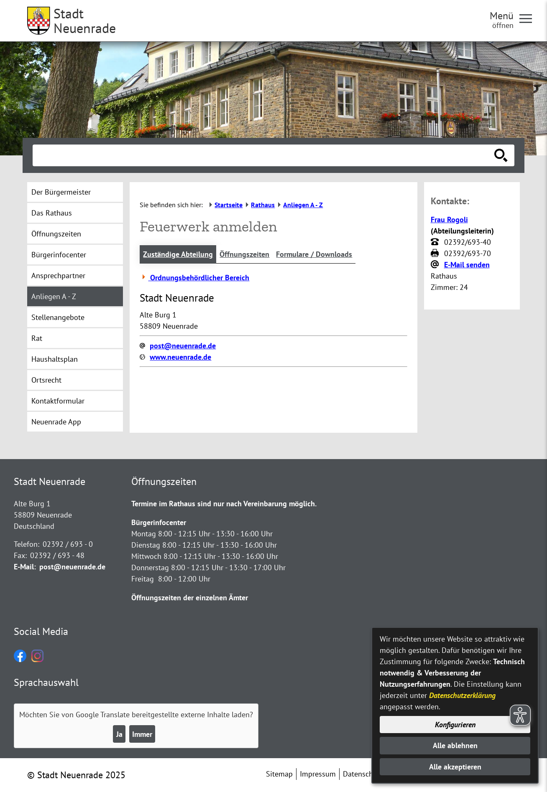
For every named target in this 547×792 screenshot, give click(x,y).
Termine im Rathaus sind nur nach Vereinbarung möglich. (224, 503)
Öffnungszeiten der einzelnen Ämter (189, 597)
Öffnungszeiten (244, 254)
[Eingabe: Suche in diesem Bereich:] (264, 155)
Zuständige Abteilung (178, 254)
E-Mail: (25, 566)
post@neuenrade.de (183, 345)
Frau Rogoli (449, 219)
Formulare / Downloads (314, 254)
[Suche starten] (501, 155)
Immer (142, 734)
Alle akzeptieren (455, 767)
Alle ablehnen (455, 745)
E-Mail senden (467, 264)
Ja (119, 734)
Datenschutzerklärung (462, 695)
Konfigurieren (455, 724)
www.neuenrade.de (180, 357)
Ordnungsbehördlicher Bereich (194, 277)
